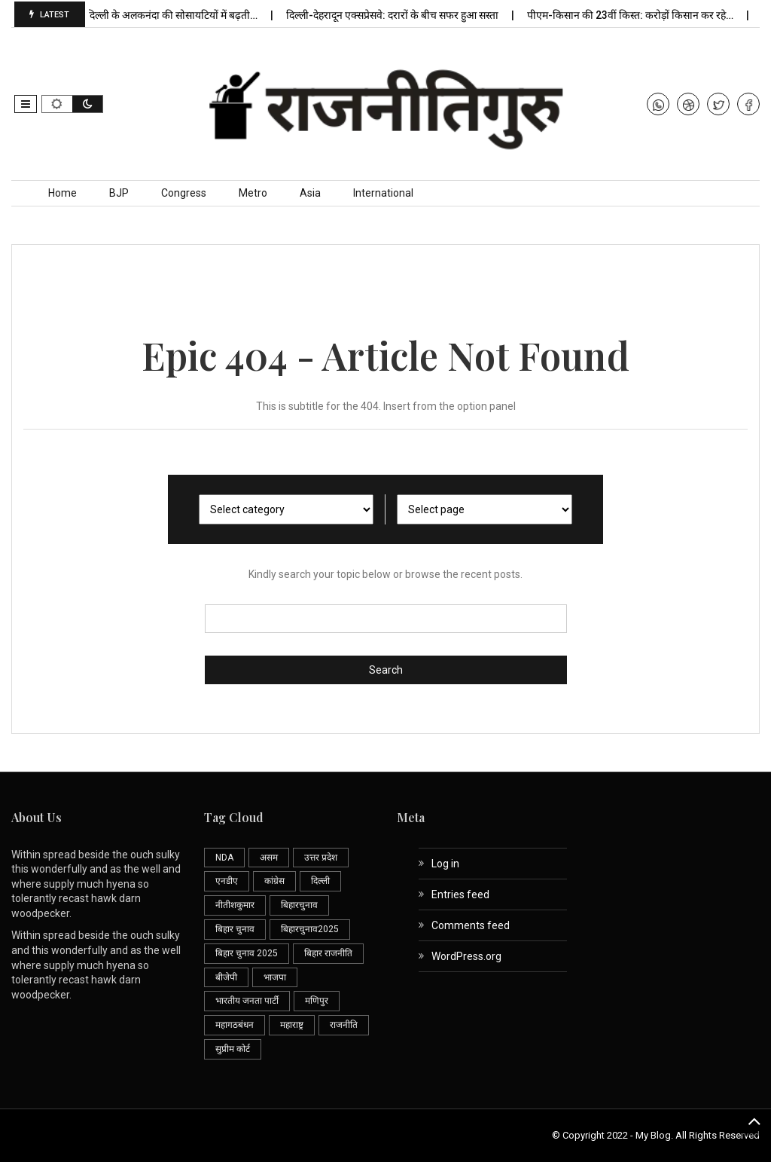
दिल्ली (320, 881)
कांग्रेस (274, 881)
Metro (253, 193)
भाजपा (275, 977)
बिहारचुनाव (299, 905)
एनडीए (226, 881)
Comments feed (470, 925)
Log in (445, 864)
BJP (119, 193)
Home (62, 193)
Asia (310, 193)
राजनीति (344, 1025)
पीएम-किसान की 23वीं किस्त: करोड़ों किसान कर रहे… (649, 15)
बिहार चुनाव (234, 929)
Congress (183, 193)
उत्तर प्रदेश (320, 857)
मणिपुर (316, 1000)
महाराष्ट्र (291, 1025)
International (383, 193)
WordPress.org (466, 956)
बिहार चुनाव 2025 (246, 953)
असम (269, 857)
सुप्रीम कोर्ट (232, 1049)
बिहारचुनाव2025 (310, 929)
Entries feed (460, 894)
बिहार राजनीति (328, 953)
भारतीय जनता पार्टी (247, 1000)
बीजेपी (226, 977)
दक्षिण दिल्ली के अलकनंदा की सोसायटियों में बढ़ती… (178, 15)
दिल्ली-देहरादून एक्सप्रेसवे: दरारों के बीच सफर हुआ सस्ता (411, 15)
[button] (25, 104)
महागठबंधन (234, 1025)
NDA (224, 857)
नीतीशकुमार (234, 905)
